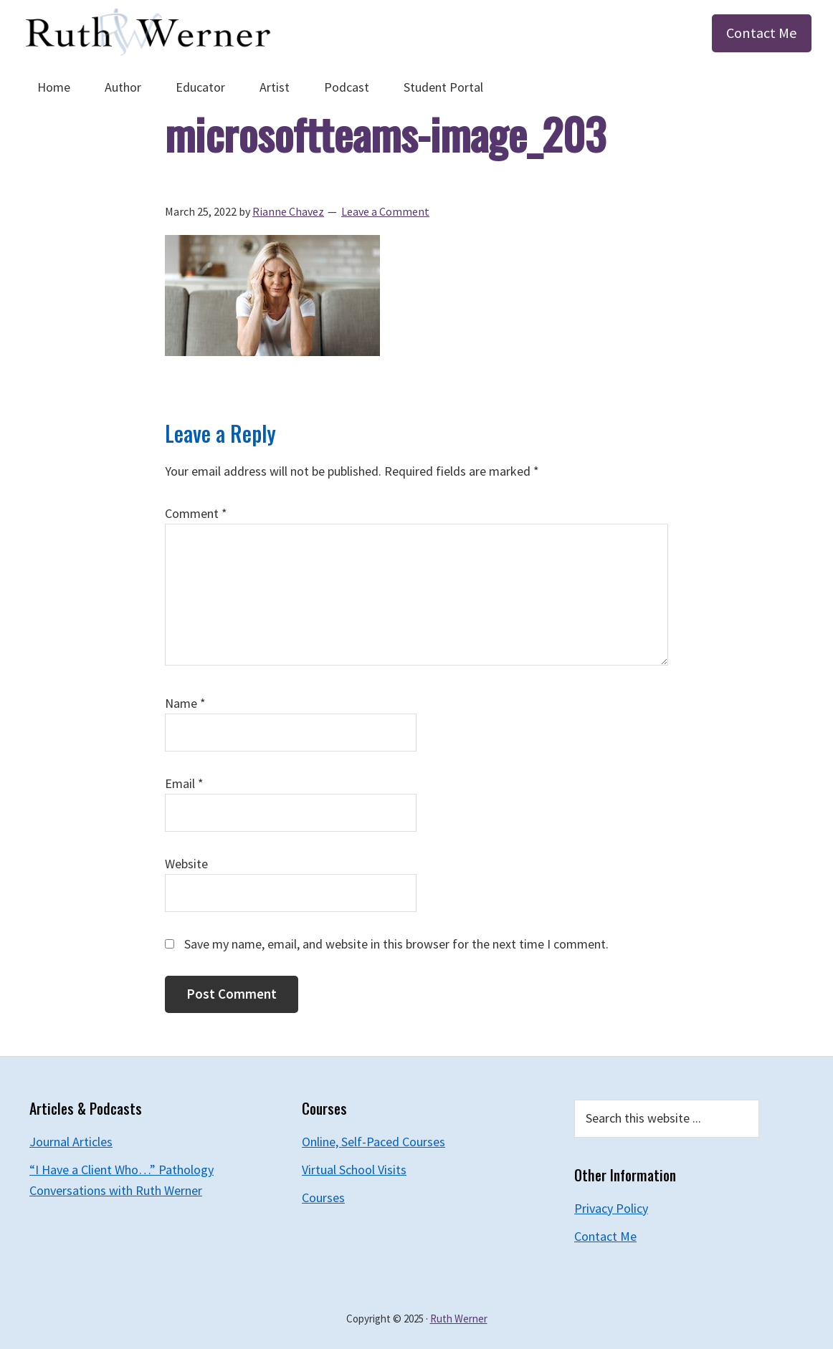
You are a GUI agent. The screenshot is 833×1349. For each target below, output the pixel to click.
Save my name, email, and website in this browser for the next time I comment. (396, 944)
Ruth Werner (458, 1318)
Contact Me (761, 33)
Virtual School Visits (354, 1169)
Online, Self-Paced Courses (373, 1141)
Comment (196, 513)
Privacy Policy (611, 1208)
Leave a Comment (385, 211)
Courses (323, 1197)
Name (185, 703)
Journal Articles (71, 1141)
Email (184, 783)
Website (186, 863)
